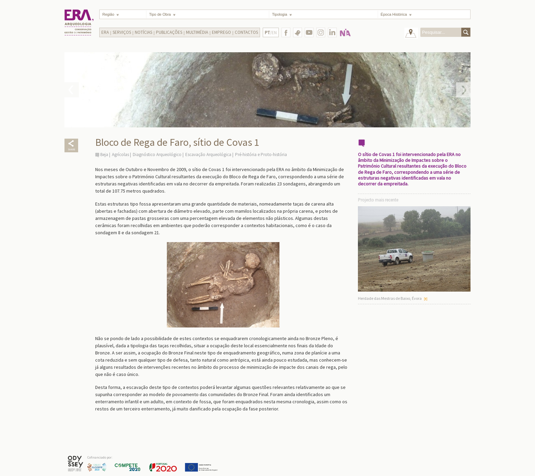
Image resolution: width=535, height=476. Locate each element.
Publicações (169, 32)
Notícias (143, 32)
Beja (104, 154)
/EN (271, 33)
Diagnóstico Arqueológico (157, 154)
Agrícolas (120, 154)
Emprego (221, 32)
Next (463, 89)
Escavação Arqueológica (208, 154)
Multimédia (197, 32)
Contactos (246, 32)
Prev (71, 89)
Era (105, 32)
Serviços (122, 32)
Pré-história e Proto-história (261, 154)
